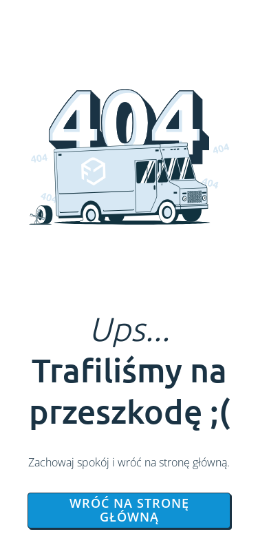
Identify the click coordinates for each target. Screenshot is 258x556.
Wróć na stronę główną (129, 510)
